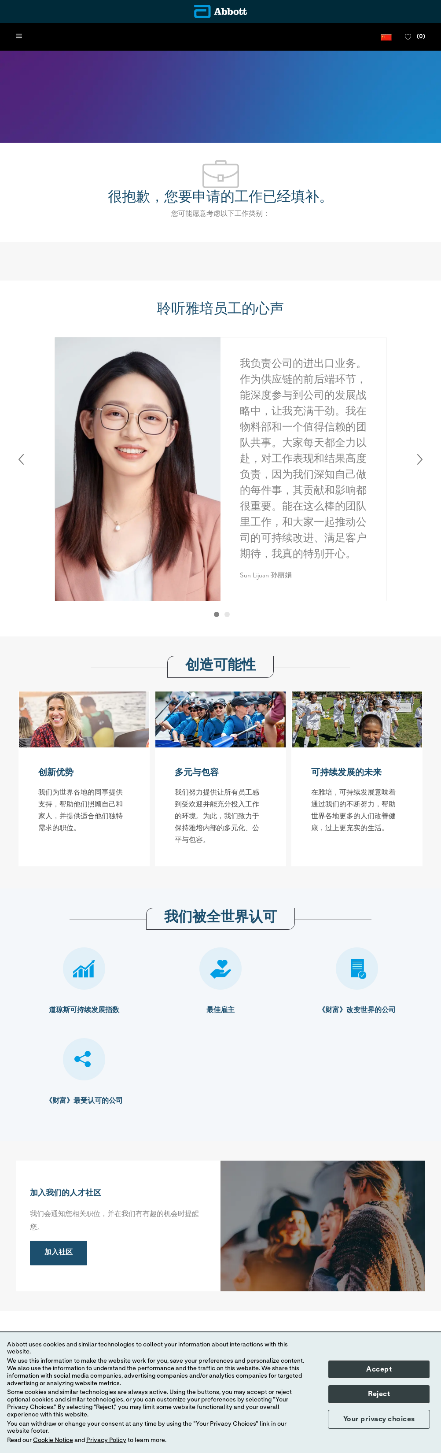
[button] (386, 37)
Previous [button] (21, 459)
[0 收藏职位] (415, 37)
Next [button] (420, 459)
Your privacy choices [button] (379, 1419)
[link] (58, 1253)
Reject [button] (379, 1394)
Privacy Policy (106, 1440)
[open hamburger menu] (19, 36)
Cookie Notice (53, 1440)
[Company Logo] (220, 11)
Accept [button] (379, 1369)
